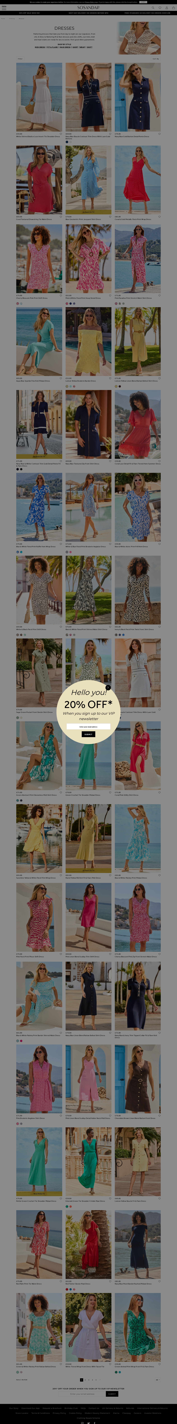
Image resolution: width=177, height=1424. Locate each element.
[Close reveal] (108, 687)
